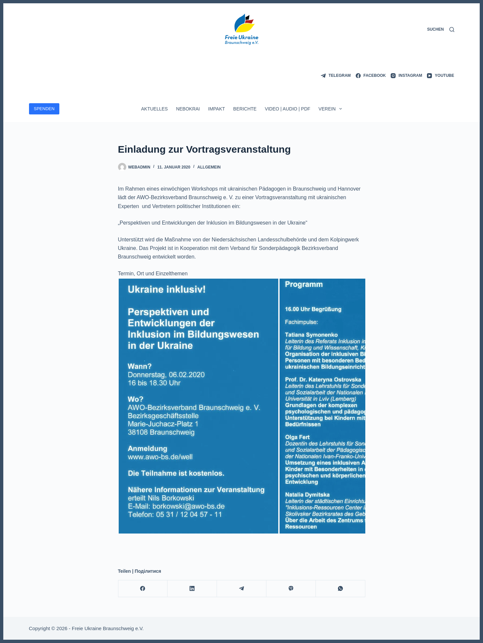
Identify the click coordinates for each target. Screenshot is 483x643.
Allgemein (209, 167)
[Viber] (291, 588)
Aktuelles (154, 108)
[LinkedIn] (192, 588)
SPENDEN (44, 108)
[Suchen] (440, 29)
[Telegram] (336, 76)
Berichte (245, 108)
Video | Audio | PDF (287, 108)
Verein (331, 109)
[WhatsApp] (340, 588)
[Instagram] (406, 76)
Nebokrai (188, 108)
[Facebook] (371, 76)
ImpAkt (216, 108)
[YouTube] (440, 76)
